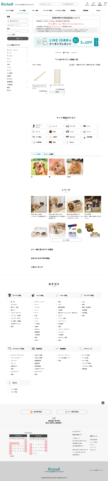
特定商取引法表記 (77, 443)
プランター (14, 304)
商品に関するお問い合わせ (80, 449)
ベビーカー (61, 332)
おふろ (60, 315)
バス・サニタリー (16, 358)
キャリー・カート (12, 50)
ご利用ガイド (76, 438)
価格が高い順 (90, 65)
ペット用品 (22, 10)
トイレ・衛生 (62, 318)
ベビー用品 (35, 10)
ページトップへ (103, 402)
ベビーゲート (62, 321)
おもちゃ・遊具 (62, 337)
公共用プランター (16, 324)
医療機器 (85, 10)
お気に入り (93, 450)
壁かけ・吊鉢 (14, 307)
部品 (8, 87)
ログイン (92, 444)
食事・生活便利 (86, 307)
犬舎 (8, 64)
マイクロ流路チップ (64, 358)
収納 (59, 326)
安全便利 (60, 324)
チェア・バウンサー (64, 329)
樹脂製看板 (38, 360)
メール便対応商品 (72, 412)
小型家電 (9, 85)
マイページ (93, 447)
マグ (59, 304)
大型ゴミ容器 (38, 355)
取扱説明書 (76, 455)
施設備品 (37, 363)
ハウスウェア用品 (60, 10)
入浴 (83, 302)
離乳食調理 (61, 307)
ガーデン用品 (10, 10)
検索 (80, 4)
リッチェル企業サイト (96, 470)
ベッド (9, 67)
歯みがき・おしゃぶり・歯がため (67, 313)
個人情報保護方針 (78, 446)
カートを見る (93, 442)
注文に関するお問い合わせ (80, 441)
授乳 (59, 302)
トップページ (76, 431)
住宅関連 (84, 310)
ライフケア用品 (47, 10)
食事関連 (9, 82)
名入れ (98, 10)
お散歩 (9, 76)
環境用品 (73, 10)
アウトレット (88, 349)
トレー (9, 59)
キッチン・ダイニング (17, 355)
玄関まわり (14, 366)
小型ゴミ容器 (38, 358)
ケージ (9, 53)
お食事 (60, 310)
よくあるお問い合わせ (79, 452)
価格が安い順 (80, 65)
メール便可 (11, 35)
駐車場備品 (38, 366)
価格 (8, 28)
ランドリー (14, 360)
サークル (9, 56)
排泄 (83, 304)
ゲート (9, 62)
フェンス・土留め (16, 315)
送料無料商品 (36, 412)
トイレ (9, 70)
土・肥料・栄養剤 (16, 321)
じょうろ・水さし (16, 318)
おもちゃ (9, 79)
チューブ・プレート (64, 355)
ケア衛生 (9, 73)
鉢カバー (13, 310)
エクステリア (14, 371)
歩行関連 (84, 313)
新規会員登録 (93, 439)
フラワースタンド (16, 313)
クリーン (13, 363)
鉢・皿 (13, 302)
